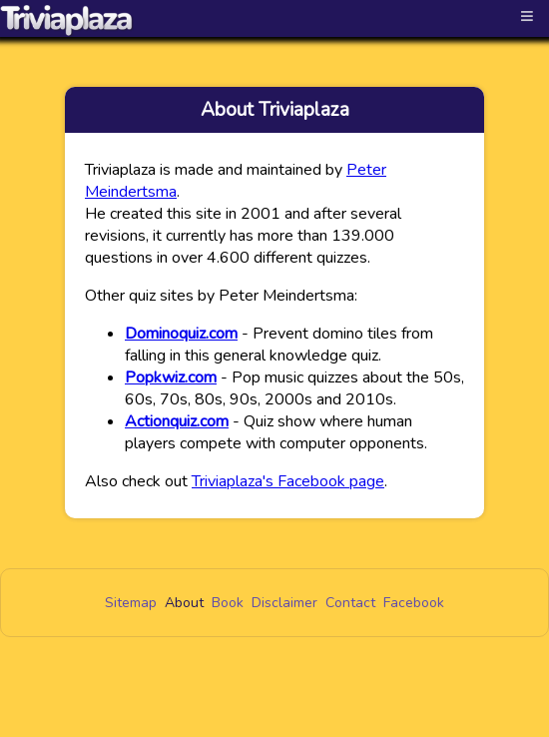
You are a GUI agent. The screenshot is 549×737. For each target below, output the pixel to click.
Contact (350, 602)
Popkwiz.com (171, 377)
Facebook (413, 602)
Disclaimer (284, 602)
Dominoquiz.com (181, 334)
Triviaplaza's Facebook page (288, 481)
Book (228, 602)
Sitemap (131, 602)
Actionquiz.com (177, 421)
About (184, 602)
